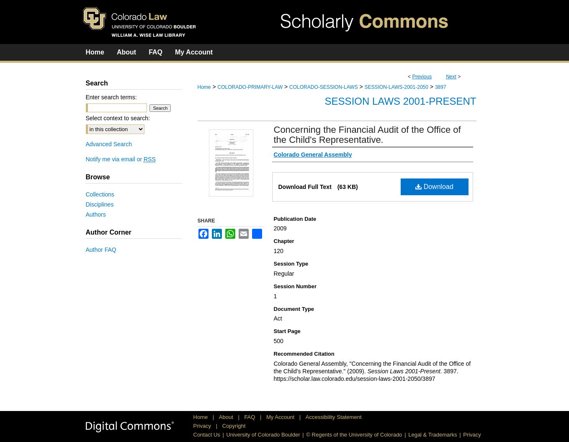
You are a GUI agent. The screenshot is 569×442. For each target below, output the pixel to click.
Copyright (234, 426)
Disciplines (100, 204)
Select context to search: (118, 118)
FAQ (250, 417)
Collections (100, 194)
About (227, 417)
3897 (440, 87)
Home (204, 87)
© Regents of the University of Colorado (354, 435)
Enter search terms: (111, 97)
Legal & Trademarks (432, 435)
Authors (96, 214)
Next (451, 77)
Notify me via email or (121, 159)
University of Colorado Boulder (263, 435)
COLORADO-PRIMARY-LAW (250, 87)
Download (434, 186)
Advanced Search (109, 144)
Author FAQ (101, 249)
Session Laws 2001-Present (400, 101)
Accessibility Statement (334, 417)
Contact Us (206, 435)
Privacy (203, 426)
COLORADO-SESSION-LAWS (323, 87)
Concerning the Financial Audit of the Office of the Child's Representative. (367, 134)
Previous (422, 77)
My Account (281, 417)
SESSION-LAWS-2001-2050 (396, 87)
